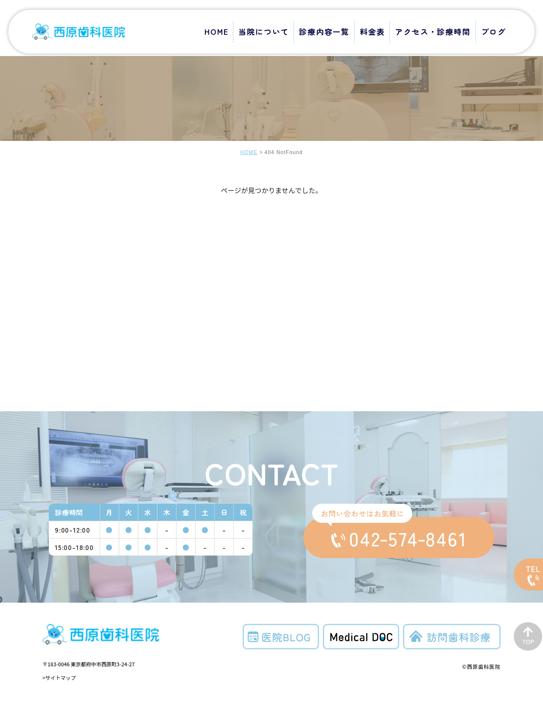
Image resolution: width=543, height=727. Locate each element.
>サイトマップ (59, 677)
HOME (249, 152)
